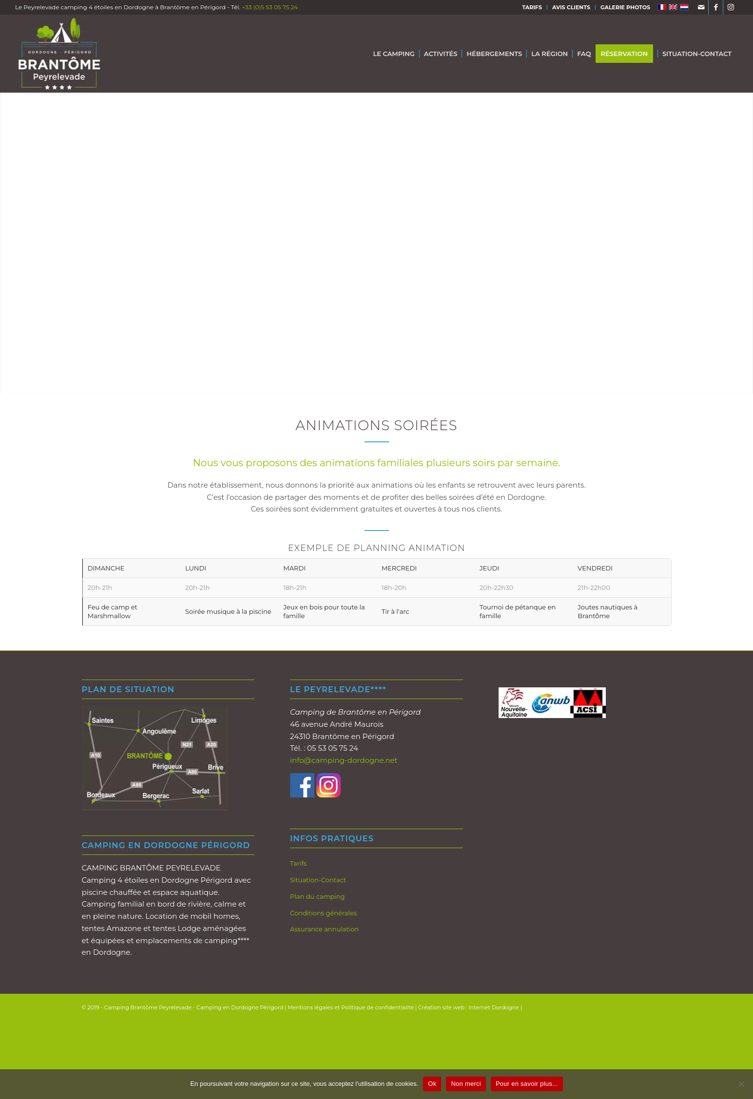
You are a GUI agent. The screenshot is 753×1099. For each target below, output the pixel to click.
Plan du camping (317, 896)
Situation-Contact (318, 880)
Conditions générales (323, 913)
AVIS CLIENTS (571, 7)
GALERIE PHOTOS (625, 7)
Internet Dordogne (493, 1007)
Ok (432, 1083)
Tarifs (298, 863)
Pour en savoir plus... (527, 1083)
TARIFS (532, 7)
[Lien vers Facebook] (716, 7)
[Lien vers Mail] (701, 7)
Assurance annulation (324, 929)
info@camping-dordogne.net (344, 760)
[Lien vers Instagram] (730, 7)
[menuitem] (532, 7)
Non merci (466, 1083)
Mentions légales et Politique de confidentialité (351, 1007)
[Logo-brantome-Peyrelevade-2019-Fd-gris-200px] (59, 54)
